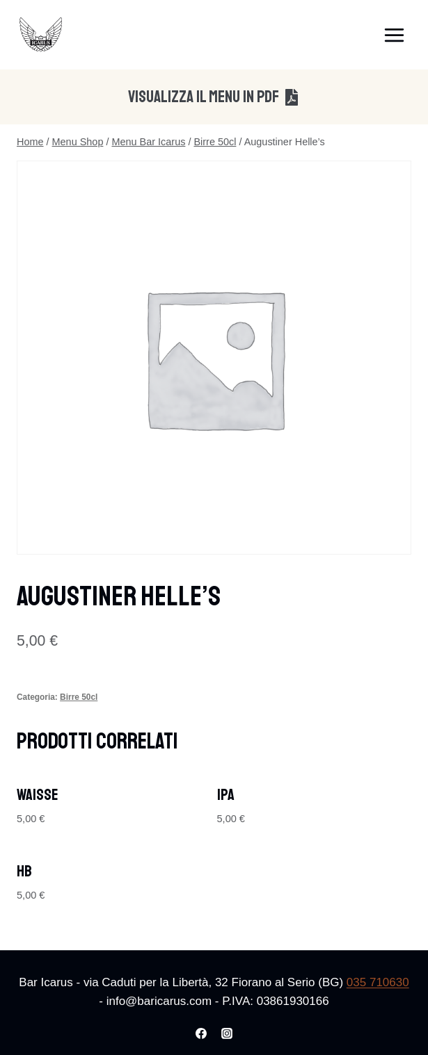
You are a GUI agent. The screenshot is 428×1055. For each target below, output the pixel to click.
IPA (226, 795)
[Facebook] (201, 1033)
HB (24, 871)
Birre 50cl (78, 697)
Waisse (37, 795)
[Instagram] (227, 1033)
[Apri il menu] (394, 34)
